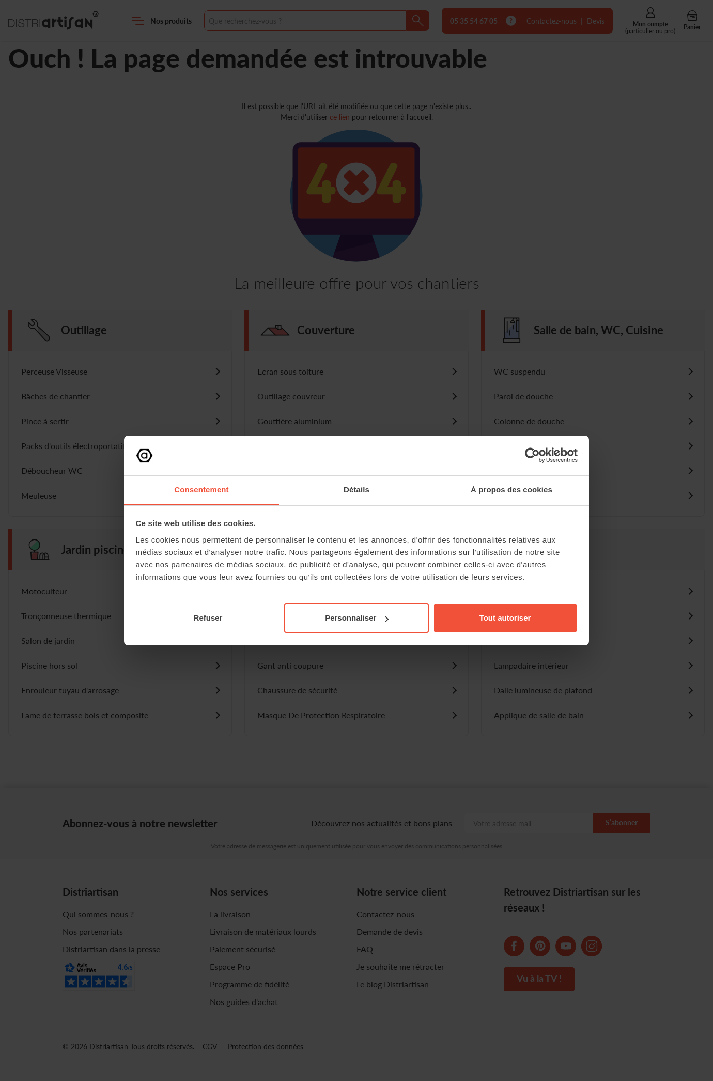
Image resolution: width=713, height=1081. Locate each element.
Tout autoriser (505, 617)
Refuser (208, 617)
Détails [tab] (356, 489)
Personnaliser (357, 617)
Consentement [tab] (201, 489)
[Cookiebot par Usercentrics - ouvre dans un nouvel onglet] (532, 455)
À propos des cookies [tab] (511, 489)
